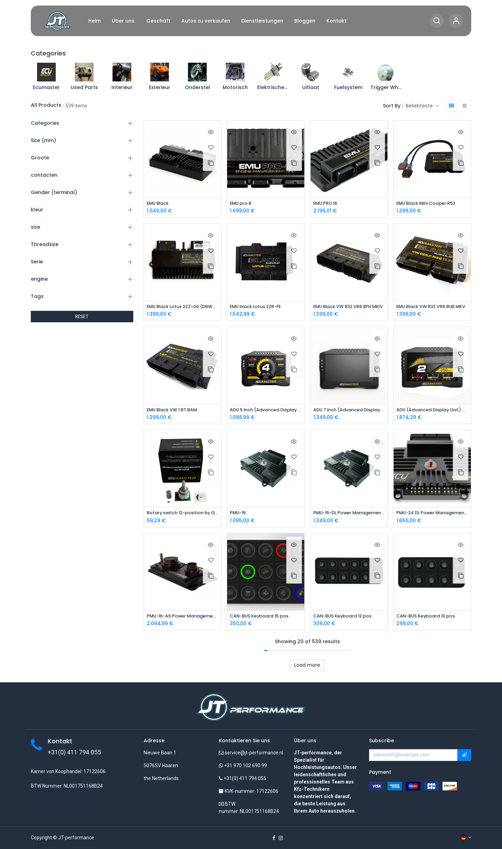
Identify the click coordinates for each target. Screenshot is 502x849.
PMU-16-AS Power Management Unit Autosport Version (182, 619)
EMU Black (159, 204)
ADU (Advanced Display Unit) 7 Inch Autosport (432, 411)
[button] (422, 106)
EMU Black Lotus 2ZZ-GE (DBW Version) (182, 307)
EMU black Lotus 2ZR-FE (259, 307)
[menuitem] (94, 21)
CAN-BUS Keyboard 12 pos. (347, 619)
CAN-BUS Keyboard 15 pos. (263, 619)
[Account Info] (456, 21)
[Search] (436, 21)
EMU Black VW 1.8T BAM (175, 411)
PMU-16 (239, 515)
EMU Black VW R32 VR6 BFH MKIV (349, 307)
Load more (307, 668)
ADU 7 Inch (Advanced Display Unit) (349, 411)
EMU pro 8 (242, 204)
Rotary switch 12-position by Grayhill (182, 515)
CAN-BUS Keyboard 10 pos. (430, 619)
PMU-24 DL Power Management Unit (432, 515)
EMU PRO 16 (327, 204)
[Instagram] (281, 837)
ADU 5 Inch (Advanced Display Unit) (266, 411)
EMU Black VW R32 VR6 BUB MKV (432, 307)
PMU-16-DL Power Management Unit (349, 515)
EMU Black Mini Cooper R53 (430, 204)
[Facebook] (273, 837)
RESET (82, 316)
